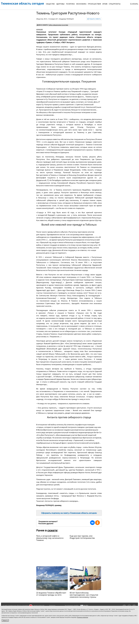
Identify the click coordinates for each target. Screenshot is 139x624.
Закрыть (5, 620)
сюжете (52, 530)
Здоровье (60, 4)
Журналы (52, 605)
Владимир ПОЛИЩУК (66, 19)
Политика (70, 4)
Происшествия (94, 4)
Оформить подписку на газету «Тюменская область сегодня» (69, 513)
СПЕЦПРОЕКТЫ (114, 4)
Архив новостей (39, 605)
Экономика (81, 4)
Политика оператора (82, 617)
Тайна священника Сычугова (58, 25)
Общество (50, 4)
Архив (104, 4)
